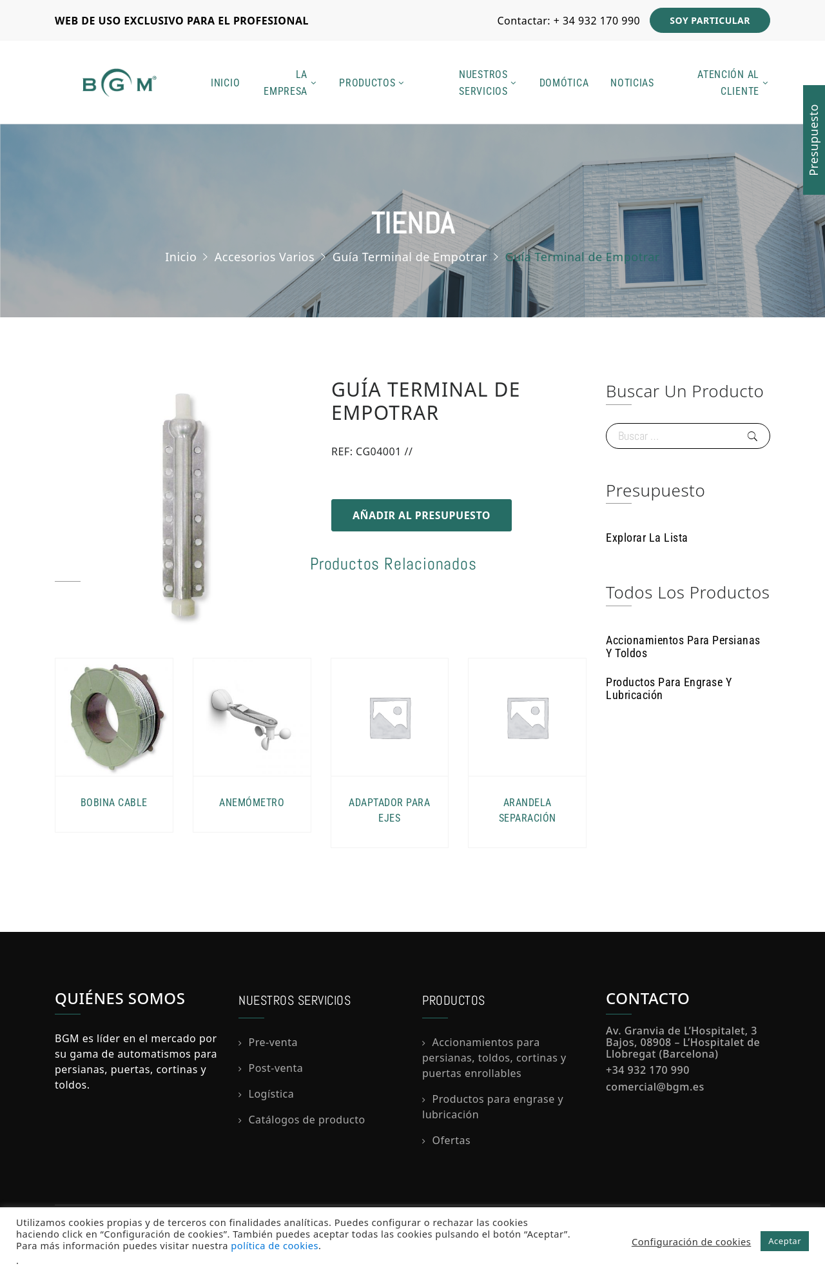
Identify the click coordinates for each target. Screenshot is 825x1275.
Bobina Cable (114, 802)
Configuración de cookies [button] (691, 1241)
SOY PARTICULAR (710, 20)
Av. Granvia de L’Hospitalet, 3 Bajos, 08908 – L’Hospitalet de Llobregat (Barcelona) (683, 1041)
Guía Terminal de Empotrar (410, 256)
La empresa (285, 82)
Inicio (225, 83)
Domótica (564, 83)
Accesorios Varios (265, 256)
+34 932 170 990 (648, 1070)
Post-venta (276, 1068)
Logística (272, 1094)
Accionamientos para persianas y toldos (683, 646)
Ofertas (451, 1140)
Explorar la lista (647, 537)
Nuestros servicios (483, 82)
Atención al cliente (728, 82)
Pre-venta (273, 1042)
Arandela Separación (527, 810)
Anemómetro (251, 802)
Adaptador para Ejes (389, 810)
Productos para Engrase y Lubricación (669, 688)
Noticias (632, 83)
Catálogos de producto (307, 1119)
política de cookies (274, 1245)
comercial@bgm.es (655, 1087)
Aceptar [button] (784, 1241)
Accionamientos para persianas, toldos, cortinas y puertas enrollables (494, 1057)
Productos (367, 83)
